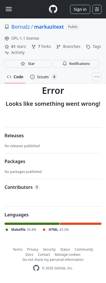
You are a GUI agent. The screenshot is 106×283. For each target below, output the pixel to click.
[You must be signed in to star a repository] (28, 64)
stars (16, 46)
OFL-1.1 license (22, 38)
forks (41, 46)
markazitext (49, 26)
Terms (18, 249)
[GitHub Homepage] (36, 268)
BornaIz (20, 26)
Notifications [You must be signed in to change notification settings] (76, 63)
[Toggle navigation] (9, 9)
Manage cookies (67, 254)
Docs (29, 254)
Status (65, 249)
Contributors (22, 187)
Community (84, 249)
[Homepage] (53, 9)
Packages (15, 161)
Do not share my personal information (53, 259)
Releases (14, 135)
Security (49, 249)
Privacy (32, 249)
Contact (44, 254)
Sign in (80, 9)
